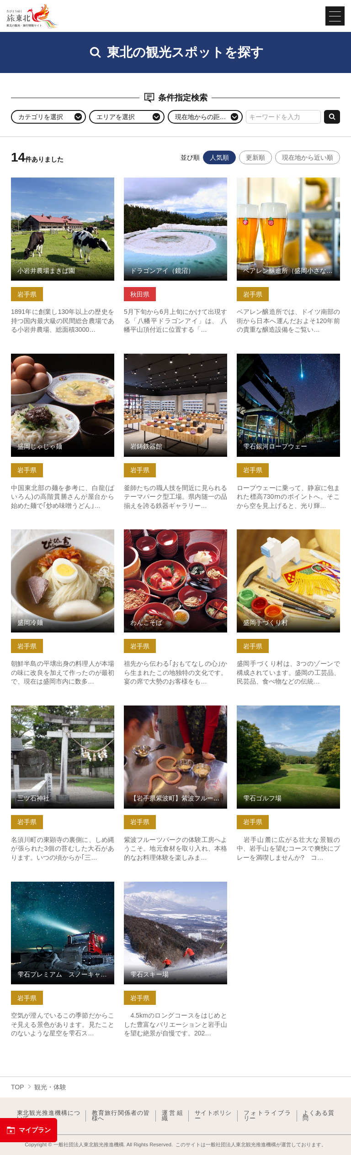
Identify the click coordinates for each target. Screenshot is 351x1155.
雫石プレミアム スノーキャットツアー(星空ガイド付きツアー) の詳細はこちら (62, 893)
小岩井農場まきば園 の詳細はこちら (62, 185)
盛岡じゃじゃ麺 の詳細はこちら (56, 357)
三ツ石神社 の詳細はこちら (50, 709)
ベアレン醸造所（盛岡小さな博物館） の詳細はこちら (288, 185)
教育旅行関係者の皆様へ (121, 1116)
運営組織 (172, 1116)
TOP (17, 1087)
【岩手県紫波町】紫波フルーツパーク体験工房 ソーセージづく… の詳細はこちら (175, 717)
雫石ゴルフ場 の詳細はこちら (279, 709)
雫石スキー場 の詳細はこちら (166, 885)
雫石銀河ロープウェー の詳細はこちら (288, 361)
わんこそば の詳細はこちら (163, 533)
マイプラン (28, 1130)
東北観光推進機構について (48, 1116)
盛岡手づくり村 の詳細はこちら (282, 533)
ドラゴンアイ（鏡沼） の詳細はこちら (175, 185)
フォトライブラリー (267, 1116)
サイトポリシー (213, 1116)
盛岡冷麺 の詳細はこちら (47, 533)
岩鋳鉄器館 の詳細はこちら (163, 357)
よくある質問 (318, 1116)
